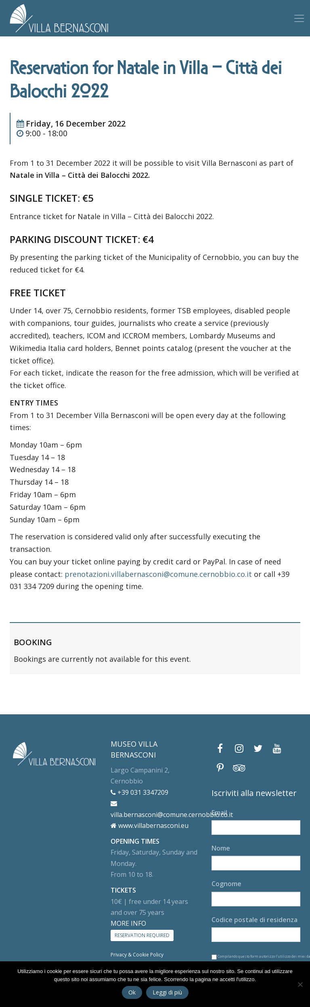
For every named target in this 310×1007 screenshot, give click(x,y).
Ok (132, 992)
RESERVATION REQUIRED (142, 935)
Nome (221, 848)
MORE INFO (128, 923)
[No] (300, 984)
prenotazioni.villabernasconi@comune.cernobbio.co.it (158, 574)
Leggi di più (167, 992)
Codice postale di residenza (254, 919)
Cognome (226, 883)
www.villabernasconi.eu (150, 825)
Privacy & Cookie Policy (137, 954)
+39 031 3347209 (139, 792)
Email (219, 812)
